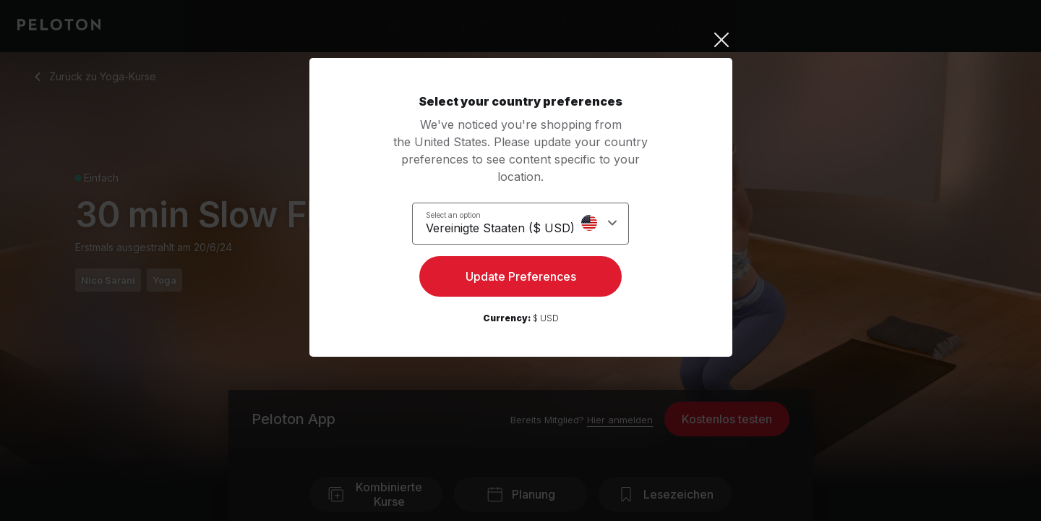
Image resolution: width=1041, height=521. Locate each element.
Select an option (461, 214)
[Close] (520, 40)
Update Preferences (521, 279)
